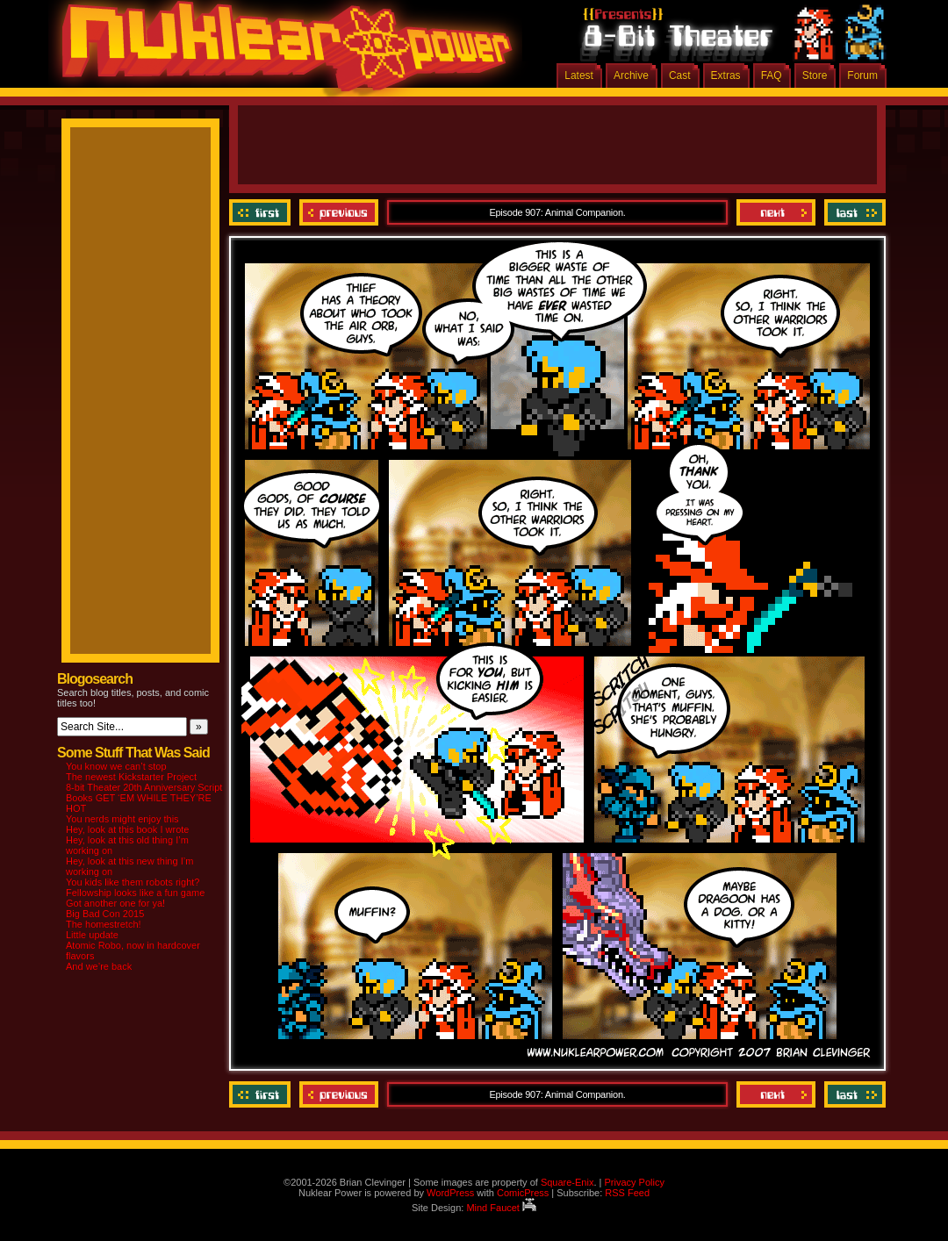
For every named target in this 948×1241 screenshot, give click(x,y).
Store (815, 75)
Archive (631, 75)
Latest (578, 75)
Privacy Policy (634, 1182)
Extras (726, 75)
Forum (862, 75)
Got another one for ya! (115, 903)
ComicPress (523, 1192)
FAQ (771, 75)
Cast (680, 75)
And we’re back (99, 966)
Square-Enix (567, 1182)
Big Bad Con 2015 (105, 913)
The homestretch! (103, 924)
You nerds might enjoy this (122, 819)
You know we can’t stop (116, 766)
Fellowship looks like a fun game (135, 892)
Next (776, 212)
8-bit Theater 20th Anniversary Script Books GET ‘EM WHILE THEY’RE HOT (144, 798)
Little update (92, 934)
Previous (339, 212)
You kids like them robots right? (132, 882)
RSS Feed (627, 1192)
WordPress (450, 1192)
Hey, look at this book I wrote (127, 829)
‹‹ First (262, 212)
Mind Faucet (501, 1207)
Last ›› (853, 212)
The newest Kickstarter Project (131, 776)
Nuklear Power (281, 52)
